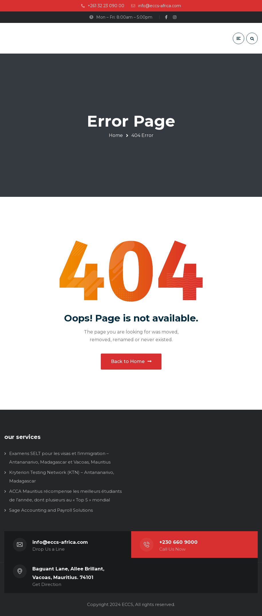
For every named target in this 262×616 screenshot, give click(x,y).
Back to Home (131, 361)
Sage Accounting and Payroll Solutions (51, 510)
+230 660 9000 (178, 542)
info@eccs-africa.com (60, 542)
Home (116, 135)
